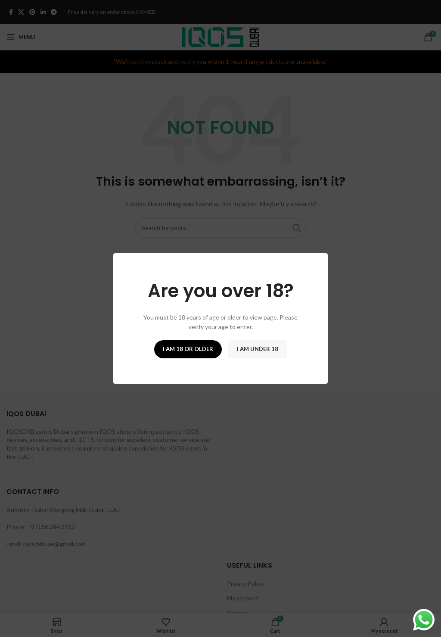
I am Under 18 (257, 348)
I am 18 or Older (188, 348)
